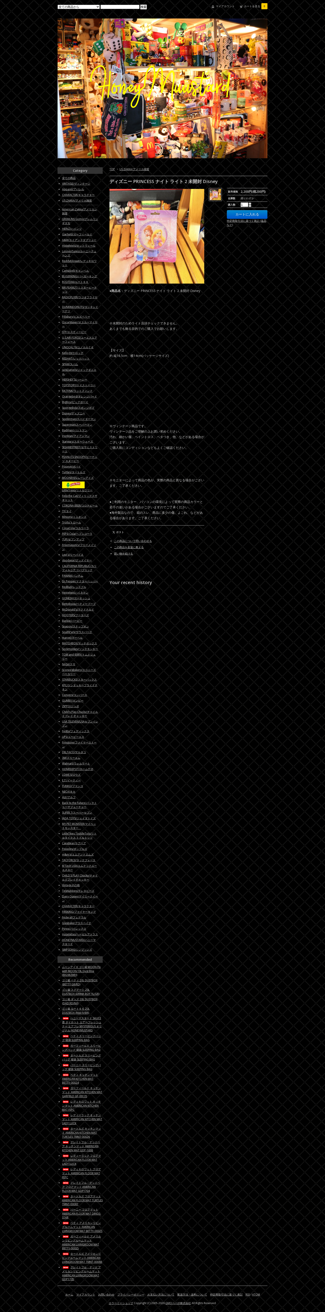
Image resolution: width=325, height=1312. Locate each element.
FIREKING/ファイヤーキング (79, 912)
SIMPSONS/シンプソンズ (77, 950)
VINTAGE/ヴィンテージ (76, 184)
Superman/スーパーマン (77, 425)
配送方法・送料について (192, 1294)
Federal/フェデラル (74, 917)
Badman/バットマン (74, 430)
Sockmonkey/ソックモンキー (80, 649)
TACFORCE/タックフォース (78, 860)
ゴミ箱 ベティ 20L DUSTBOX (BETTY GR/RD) (80, 982)
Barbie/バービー (72, 621)
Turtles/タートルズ (73, 472)
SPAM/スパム (70, 364)
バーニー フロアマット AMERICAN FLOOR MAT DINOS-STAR (81, 1213)
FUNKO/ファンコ (72, 786)
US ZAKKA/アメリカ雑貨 (134, 169)
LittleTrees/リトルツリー (77, 490)
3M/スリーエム (71, 758)
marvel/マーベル (72, 638)
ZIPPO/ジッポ (70, 706)
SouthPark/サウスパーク (77, 632)
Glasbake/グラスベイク (76, 923)
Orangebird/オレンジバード (79, 396)
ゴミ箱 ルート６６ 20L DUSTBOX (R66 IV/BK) (76, 1011)
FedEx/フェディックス (75, 731)
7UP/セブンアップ (73, 539)
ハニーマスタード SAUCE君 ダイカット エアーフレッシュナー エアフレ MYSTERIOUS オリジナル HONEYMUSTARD (82, 1024)
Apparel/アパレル (73, 189)
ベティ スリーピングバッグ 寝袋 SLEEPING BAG (81, 1038)
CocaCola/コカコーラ (75, 528)
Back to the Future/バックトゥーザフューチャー (79, 805)
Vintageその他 (71, 885)
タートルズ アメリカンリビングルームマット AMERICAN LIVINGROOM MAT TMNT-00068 (82, 1258)
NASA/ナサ (68, 664)
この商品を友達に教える (129, 547)
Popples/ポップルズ (74, 849)
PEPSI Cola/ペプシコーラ (77, 534)
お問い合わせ (106, 1294)
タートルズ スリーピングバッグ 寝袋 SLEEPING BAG (81, 1057)
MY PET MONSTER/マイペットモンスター (79, 826)
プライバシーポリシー (130, 1294)
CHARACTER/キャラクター (78, 195)
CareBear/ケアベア (74, 843)
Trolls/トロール (71, 522)
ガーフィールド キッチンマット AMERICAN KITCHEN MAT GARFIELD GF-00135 (82, 1092)
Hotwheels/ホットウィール (78, 246)
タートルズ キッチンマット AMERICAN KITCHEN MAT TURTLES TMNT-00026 (81, 1133)
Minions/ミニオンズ (74, 517)
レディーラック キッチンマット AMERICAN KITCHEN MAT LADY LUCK (82, 1119)
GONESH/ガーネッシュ (76, 598)
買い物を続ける (123, 553)
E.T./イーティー (71, 780)
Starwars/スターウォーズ (77, 441)
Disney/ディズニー (73, 413)
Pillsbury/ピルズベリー (76, 317)
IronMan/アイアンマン (76, 436)
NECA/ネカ (68, 792)
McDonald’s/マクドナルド (78, 609)
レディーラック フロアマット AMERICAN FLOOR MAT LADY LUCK (81, 1160)
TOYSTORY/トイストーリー (79, 385)
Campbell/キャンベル (75, 271)
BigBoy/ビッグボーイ (75, 402)
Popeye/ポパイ (71, 466)
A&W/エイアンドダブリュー (79, 240)
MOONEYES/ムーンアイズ (78, 478)
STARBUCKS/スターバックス (79, 679)
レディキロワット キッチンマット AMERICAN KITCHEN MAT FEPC (81, 1106)
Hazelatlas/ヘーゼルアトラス (80, 934)
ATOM (256, 1294)
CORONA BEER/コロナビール (80, 505)
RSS (248, 1294)
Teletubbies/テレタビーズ (78, 891)
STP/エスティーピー (74, 332)
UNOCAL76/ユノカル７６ (78, 347)
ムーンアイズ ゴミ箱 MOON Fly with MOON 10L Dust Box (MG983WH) (81, 971)
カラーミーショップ (121, 1303)
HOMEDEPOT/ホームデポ (77, 769)
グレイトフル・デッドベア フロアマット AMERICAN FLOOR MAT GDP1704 (81, 1187)
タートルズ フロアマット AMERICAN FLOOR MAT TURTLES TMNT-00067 (82, 1200)
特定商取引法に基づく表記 (226, 1294)
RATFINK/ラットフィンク (77, 391)
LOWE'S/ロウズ (71, 775)
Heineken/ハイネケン (75, 592)
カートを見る (255, 6)
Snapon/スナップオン (75, 626)
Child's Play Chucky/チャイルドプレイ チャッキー (80, 714)
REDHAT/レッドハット (76, 358)
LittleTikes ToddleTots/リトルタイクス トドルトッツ (79, 835)
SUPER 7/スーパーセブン (77, 812)
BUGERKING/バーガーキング (79, 276)
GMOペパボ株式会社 (178, 1303)
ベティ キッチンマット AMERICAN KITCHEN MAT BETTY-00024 (80, 1079)
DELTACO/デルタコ (74, 752)
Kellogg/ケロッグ (72, 353)
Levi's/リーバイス (73, 555)
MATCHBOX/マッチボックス (79, 643)
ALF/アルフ (69, 797)
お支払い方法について (160, 1294)
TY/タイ (67, 511)
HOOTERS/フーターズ (75, 615)
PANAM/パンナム (72, 576)
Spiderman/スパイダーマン (79, 419)
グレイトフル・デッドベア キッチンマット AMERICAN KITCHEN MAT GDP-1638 (81, 1146)
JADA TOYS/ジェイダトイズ (79, 818)
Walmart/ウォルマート (76, 763)
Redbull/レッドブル (74, 587)
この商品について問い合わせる (133, 541)
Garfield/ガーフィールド (77, 234)
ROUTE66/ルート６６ (75, 282)
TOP (112, 169)
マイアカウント (225, 6)
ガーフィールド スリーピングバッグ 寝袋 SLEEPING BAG (81, 1048)
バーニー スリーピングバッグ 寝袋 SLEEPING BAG (81, 1067)
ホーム (69, 1294)
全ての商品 (69, 178)
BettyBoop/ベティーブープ (79, 604)
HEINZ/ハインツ (72, 229)
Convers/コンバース (74, 695)
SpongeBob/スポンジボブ (78, 408)
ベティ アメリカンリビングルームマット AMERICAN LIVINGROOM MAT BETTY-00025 (82, 1227)
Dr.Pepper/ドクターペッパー (80, 581)
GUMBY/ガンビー (73, 700)
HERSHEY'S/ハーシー (74, 379)
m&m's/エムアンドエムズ (78, 854)
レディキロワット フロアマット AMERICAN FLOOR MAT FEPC (81, 1173)
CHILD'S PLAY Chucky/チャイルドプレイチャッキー (80, 877)
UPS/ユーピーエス (73, 737)
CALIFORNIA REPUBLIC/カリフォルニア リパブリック (79, 568)
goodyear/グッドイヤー (77, 560)
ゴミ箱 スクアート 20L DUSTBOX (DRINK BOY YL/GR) (80, 992)
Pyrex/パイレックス (74, 929)
